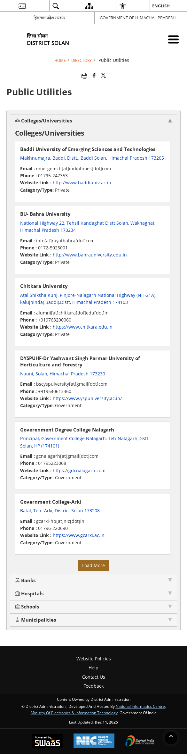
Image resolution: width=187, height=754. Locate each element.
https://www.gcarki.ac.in (79, 535)
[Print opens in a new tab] (84, 75)
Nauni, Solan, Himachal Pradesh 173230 (62, 374)
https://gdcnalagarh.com (79, 470)
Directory (81, 60)
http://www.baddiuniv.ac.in (82, 183)
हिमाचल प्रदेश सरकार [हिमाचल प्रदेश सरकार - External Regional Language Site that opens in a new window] (49, 18)
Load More (93, 565)
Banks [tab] (93, 580)
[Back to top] (171, 738)
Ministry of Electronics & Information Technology (74, 712)
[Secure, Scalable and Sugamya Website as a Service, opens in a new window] (47, 741)
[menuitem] (22, 6)
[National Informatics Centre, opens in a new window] (94, 741)
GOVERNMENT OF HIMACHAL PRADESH (138, 18)
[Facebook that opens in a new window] (94, 75)
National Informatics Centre (140, 706)
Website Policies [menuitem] (93, 659)
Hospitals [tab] (93, 593)
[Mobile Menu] (173, 39)
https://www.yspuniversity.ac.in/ (87, 398)
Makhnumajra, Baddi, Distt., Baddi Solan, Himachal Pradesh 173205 (92, 158)
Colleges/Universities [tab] (93, 120)
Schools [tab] (93, 606)
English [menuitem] (161, 6)
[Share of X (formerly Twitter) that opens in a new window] (103, 75)
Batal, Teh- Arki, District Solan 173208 (60, 510)
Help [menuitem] (93, 668)
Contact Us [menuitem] (93, 677)
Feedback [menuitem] (93, 686)
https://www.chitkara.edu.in (83, 327)
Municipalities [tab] (93, 619)
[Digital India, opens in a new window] (140, 741)
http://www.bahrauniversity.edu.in (90, 255)
